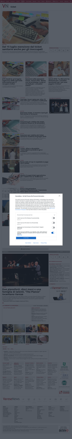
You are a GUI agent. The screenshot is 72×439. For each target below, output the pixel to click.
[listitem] (36, 215)
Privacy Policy (44, 242)
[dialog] (36, 220)
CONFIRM (26, 237)
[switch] (53, 218)
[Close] (60, 196)
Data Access (36, 242)
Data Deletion (28, 242)
